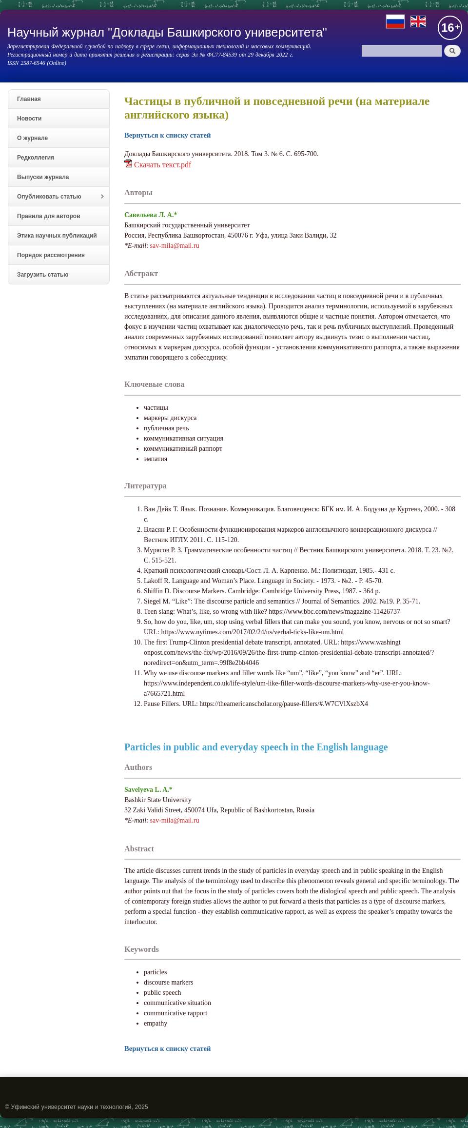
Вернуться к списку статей (167, 135)
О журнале (32, 138)
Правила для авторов (48, 216)
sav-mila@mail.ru (174, 245)
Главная (29, 99)
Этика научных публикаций (57, 235)
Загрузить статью (43, 274)
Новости (29, 118)
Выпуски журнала (43, 177)
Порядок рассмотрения (51, 255)
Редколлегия (35, 157)
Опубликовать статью (56, 197)
